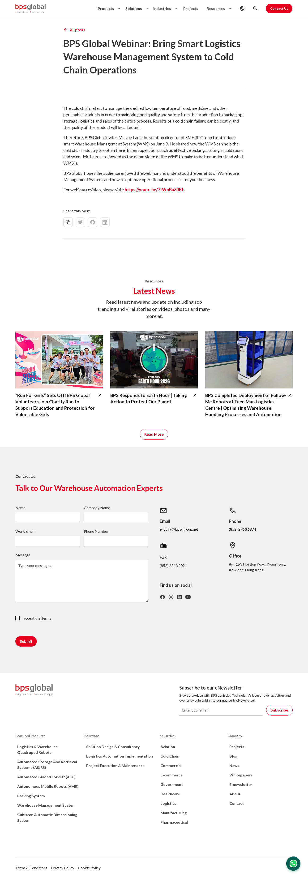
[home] (30, 8)
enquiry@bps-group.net (179, 529)
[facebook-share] (92, 222)
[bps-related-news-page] (59, 359)
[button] (108, 8)
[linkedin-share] (105, 222)
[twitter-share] (80, 222)
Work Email (24, 531)
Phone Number (96, 531)
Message (22, 555)
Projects (190, 8)
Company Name (97, 507)
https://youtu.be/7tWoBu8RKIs (155, 189)
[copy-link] (68, 222)
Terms (46, 618)
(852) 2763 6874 (242, 529)
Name (20, 507)
